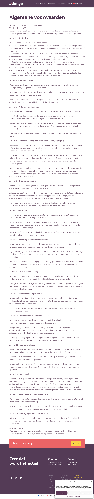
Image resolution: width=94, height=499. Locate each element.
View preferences (86, 493)
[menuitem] (78, 4)
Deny (74, 493)
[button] (91, 482)
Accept (62, 493)
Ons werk (43, 4)
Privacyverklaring (76, 496)
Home (37, 4)
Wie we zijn (61, 4)
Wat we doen (52, 4)
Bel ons (76, 443)
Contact (69, 4)
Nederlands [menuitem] (42, 495)
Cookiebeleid (70, 496)
